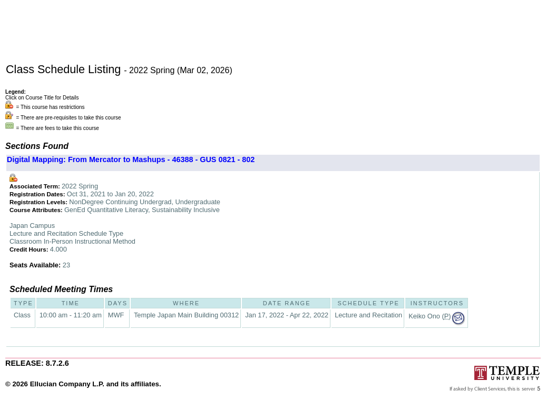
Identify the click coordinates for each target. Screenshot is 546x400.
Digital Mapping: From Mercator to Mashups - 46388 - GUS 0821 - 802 (131, 159)
